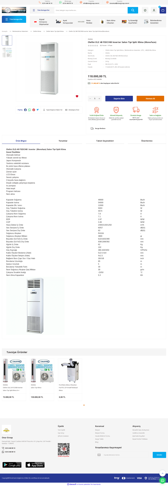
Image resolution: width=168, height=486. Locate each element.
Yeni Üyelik (61, 430)
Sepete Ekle (119, 98)
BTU (142, 50)
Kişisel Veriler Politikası (140, 439)
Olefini (90, 39)
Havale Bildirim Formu (102, 436)
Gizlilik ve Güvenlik (139, 433)
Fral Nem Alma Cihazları (68, 385)
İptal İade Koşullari (139, 436)
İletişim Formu (100, 433)
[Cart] (163, 10)
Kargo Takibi (99, 439)
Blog (96, 442)
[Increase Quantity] (99, 98)
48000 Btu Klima (150, 50)
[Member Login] (154, 10)
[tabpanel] (14, 379)
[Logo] (14, 10)
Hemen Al (150, 98)
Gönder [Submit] (159, 455)
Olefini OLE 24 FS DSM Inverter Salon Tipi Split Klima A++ (13, 389)
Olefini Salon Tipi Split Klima (114, 50)
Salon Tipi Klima (36, 388)
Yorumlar (63, 141)
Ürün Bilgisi (21, 141)
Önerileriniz (146, 141)
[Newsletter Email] (122, 455)
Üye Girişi (61, 433)
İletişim (97, 430)
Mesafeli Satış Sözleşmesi (141, 430)
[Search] (96, 10)
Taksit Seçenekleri (105, 141)
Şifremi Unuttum (63, 436)
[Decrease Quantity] (90, 98)
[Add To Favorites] (77, 96)
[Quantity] (95, 98)
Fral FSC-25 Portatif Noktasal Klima (68, 389)
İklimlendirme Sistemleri (132, 50)
